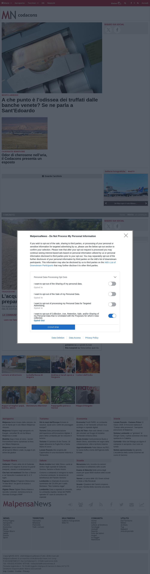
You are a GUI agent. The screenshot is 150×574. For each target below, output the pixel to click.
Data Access (75, 338)
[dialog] (75, 287)
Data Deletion (58, 338)
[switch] (112, 284)
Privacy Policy (91, 338)
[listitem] (75, 277)
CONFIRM (53, 327)
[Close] (127, 236)
